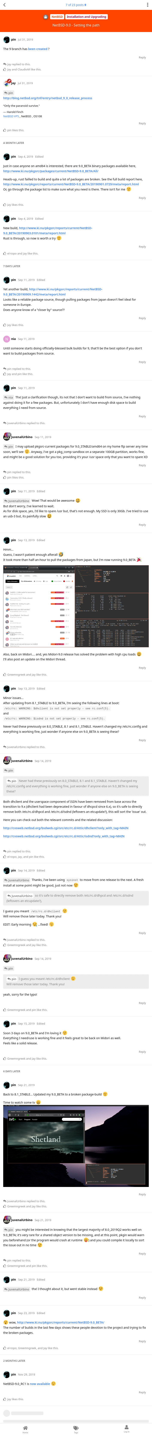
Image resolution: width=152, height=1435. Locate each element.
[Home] (25, 1429)
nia (10, 397)
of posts (76, 5)
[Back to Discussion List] (4, 5)
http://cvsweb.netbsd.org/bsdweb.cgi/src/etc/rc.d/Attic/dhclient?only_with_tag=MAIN (65, 828)
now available (40, 1384)
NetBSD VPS (11, 116)
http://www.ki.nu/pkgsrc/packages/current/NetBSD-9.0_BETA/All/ (50, 171)
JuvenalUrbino (18, 501)
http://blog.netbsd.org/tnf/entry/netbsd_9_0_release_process (47, 98)
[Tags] (76, 1429)
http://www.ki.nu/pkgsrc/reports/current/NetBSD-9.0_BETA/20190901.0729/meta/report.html (71, 184)
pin (10, 93)
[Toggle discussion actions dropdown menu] (147, 5)
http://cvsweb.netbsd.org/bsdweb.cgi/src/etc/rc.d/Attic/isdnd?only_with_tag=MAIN (64, 836)
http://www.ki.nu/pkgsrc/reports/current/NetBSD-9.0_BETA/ (60, 1322)
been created (37, 49)
